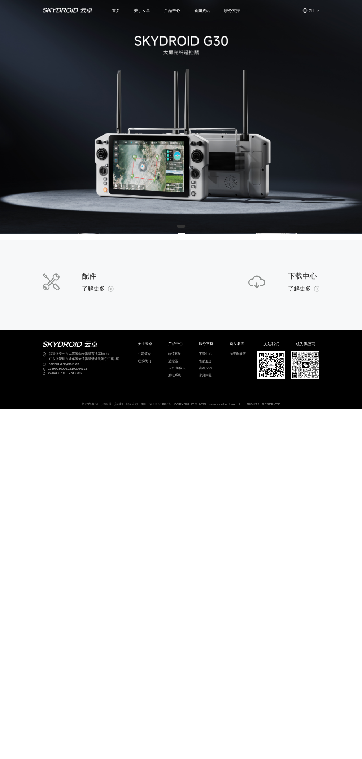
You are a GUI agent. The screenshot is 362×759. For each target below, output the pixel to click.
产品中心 (172, 10)
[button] (142, 10)
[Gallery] (181, 116)
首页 (116, 10)
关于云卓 (142, 10)
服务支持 (232, 10)
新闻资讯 (202, 10)
